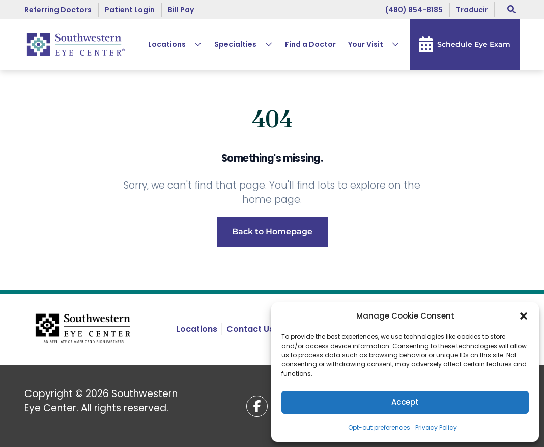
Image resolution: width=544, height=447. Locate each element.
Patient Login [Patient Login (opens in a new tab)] (130, 10)
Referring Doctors (58, 10)
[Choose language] (472, 10)
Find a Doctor (310, 44)
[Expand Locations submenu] (194, 44)
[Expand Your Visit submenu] (391, 44)
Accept (405, 402)
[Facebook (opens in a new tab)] (257, 406)
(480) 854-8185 (414, 10)
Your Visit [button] (365, 44)
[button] (524, 316)
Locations (167, 44)
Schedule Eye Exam (464, 44)
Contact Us (250, 329)
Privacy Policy (436, 427)
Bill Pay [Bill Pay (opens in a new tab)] (181, 10)
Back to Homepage (272, 231)
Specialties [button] (235, 44)
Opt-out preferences (379, 427)
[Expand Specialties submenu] (264, 44)
